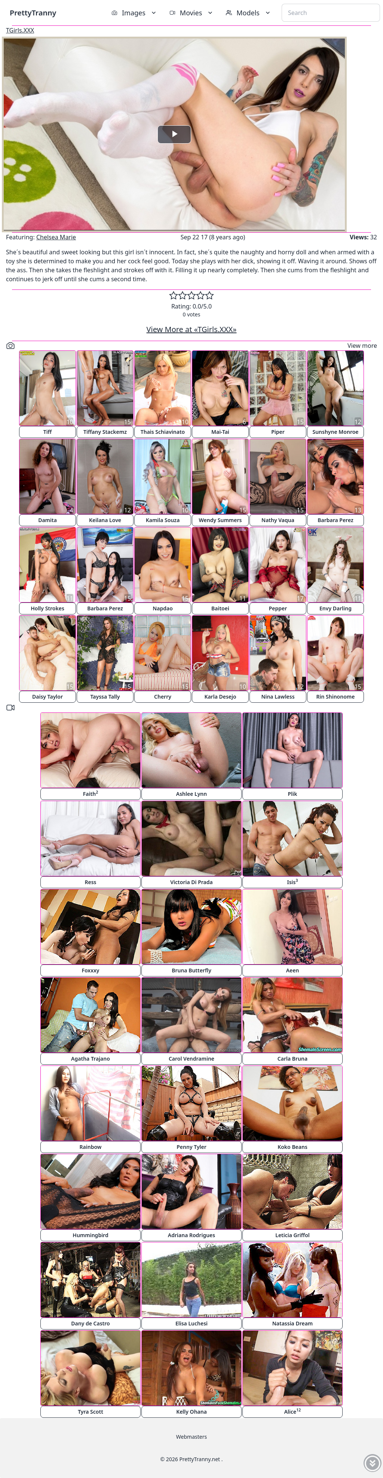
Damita (47, 520)
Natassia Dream (292, 1323)
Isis (292, 882)
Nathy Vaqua (277, 520)
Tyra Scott (90, 1411)
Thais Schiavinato (163, 431)
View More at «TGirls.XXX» (192, 329)
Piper (278, 431)
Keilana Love (105, 520)
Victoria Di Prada (191, 882)
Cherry (162, 696)
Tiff (47, 431)
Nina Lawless (277, 696)
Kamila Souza (163, 520)
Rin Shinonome (335, 696)
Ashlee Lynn (191, 793)
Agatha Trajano (90, 1058)
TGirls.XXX (20, 30)
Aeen (292, 970)
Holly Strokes (47, 608)
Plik (292, 793)
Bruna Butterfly (191, 970)
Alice (292, 1411)
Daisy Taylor (47, 696)
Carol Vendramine (191, 1058)
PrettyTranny (32, 12)
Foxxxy (90, 970)
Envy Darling (335, 608)
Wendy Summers (220, 520)
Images (134, 12)
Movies (191, 12)
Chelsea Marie (56, 237)
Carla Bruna (292, 1058)
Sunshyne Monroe (335, 431)
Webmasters (191, 1436)
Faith (90, 793)
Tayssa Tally (105, 696)
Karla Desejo (220, 696)
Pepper (278, 608)
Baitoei (220, 608)
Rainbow (91, 1146)
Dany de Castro (90, 1323)
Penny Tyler (191, 1146)
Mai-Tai (220, 431)
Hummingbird (90, 1235)
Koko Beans (292, 1146)
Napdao (163, 608)
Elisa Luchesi (191, 1323)
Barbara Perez (335, 520)
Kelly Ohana (191, 1411)
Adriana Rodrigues (191, 1235)
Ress (90, 882)
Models (249, 12)
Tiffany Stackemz (105, 431)
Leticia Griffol (292, 1235)
